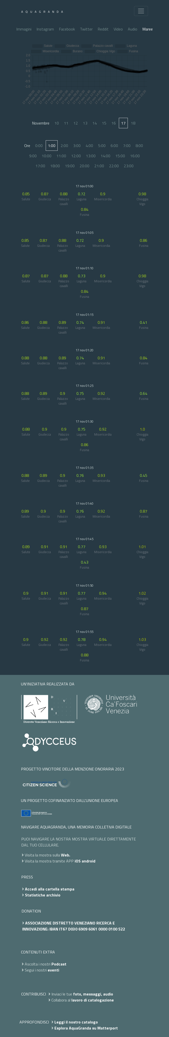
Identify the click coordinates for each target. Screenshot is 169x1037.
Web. (65, 855)
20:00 (84, 166)
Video (118, 29)
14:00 (105, 156)
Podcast (58, 964)
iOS (78, 861)
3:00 (77, 146)
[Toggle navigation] (141, 11)
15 (104, 123)
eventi (53, 970)
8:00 (139, 146)
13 (85, 123)
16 (113, 123)
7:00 (127, 146)
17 (123, 123)
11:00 (61, 156)
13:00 (91, 156)
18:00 (55, 166)
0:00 (39, 146)
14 (94, 123)
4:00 (89, 146)
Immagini (23, 29)
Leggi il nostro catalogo (76, 1022)
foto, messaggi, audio (93, 994)
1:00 (51, 146)
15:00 (120, 156)
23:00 (129, 166)
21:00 (99, 166)
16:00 (135, 156)
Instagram (45, 29)
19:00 (70, 166)
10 (56, 123)
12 (75, 123)
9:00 (33, 156)
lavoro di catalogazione (92, 1000)
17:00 (40, 166)
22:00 (114, 166)
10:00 (46, 156)
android (88, 861)
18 (133, 123)
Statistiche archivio (42, 895)
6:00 (114, 146)
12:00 (76, 156)
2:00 (64, 146)
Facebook (67, 29)
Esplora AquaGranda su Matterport (86, 1028)
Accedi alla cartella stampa (49, 889)
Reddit (103, 29)
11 (66, 123)
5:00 (102, 146)
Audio (132, 29)
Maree (147, 29)
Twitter (86, 29)
